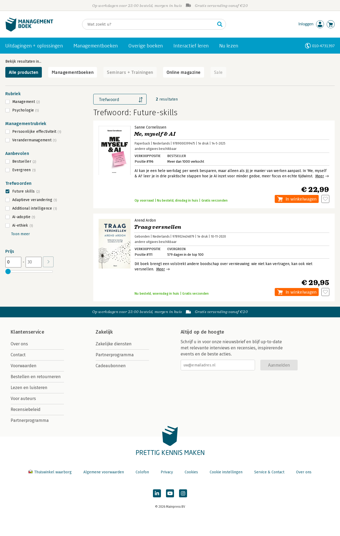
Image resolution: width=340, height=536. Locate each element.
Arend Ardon (145, 220)
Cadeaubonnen (111, 365)
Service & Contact (269, 472)
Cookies (191, 472)
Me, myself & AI (154, 134)
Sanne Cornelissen (150, 127)
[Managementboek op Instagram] (183, 493)
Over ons (19, 343)
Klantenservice (27, 332)
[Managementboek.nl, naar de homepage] (29, 30)
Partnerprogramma (30, 420)
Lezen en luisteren (29, 387)
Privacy (167, 472)
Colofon (142, 472)
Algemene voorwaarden (103, 472)
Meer (319, 176)
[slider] (8, 271)
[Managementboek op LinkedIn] (157, 493)
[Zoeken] (148, 24)
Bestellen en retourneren (36, 376)
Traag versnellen (157, 227)
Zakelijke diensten (114, 343)
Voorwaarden (24, 365)
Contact (18, 354)
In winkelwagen (301, 198)
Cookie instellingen (226, 472)
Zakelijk (104, 332)
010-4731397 (323, 45)
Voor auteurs (23, 398)
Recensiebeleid (26, 409)
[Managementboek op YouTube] (170, 493)
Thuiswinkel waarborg (51, 472)
